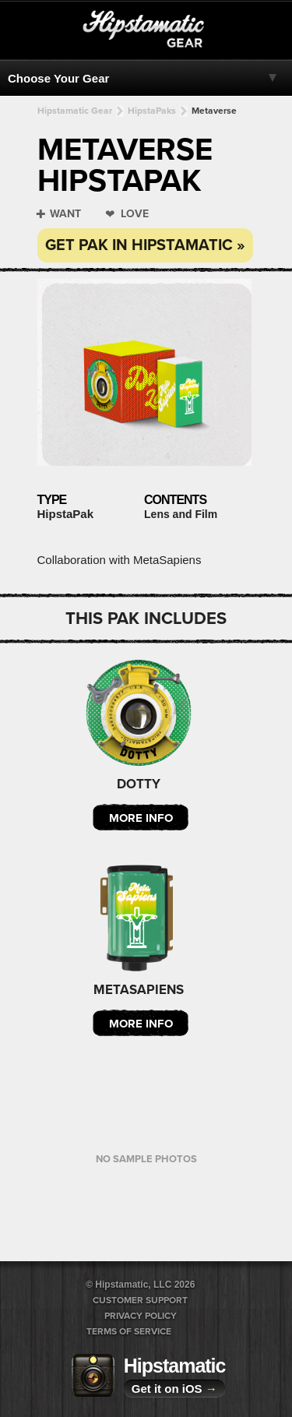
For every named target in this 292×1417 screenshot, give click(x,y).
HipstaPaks (152, 110)
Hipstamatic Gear (74, 110)
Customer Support (140, 1300)
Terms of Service (128, 1331)
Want (65, 213)
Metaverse (214, 110)
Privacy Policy (140, 1315)
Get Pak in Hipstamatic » (145, 245)
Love (135, 213)
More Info (141, 818)
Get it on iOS (174, 1388)
